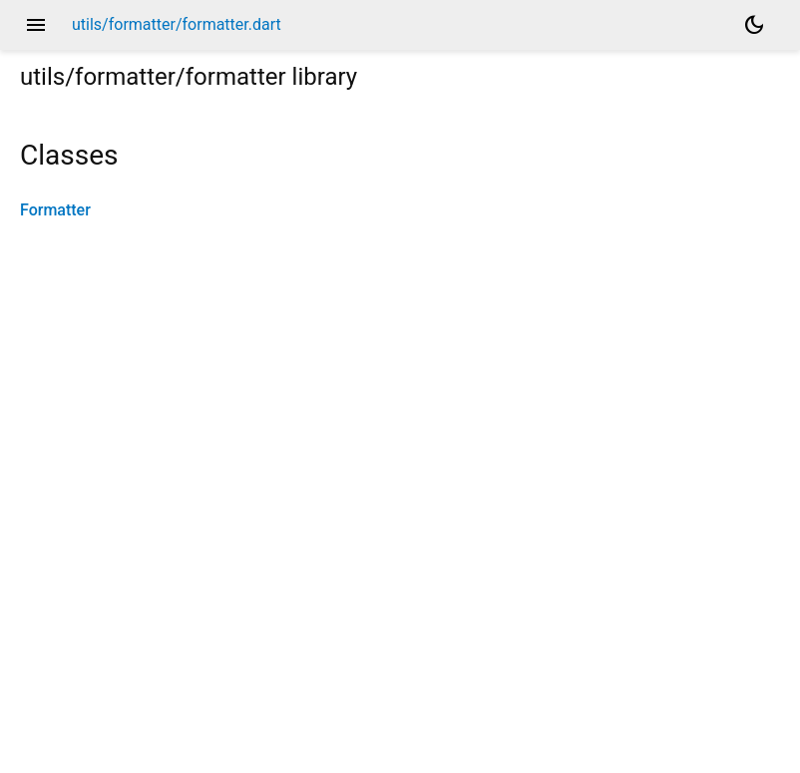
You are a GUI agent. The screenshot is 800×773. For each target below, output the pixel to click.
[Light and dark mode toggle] (754, 25)
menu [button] (36, 25)
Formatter (55, 209)
